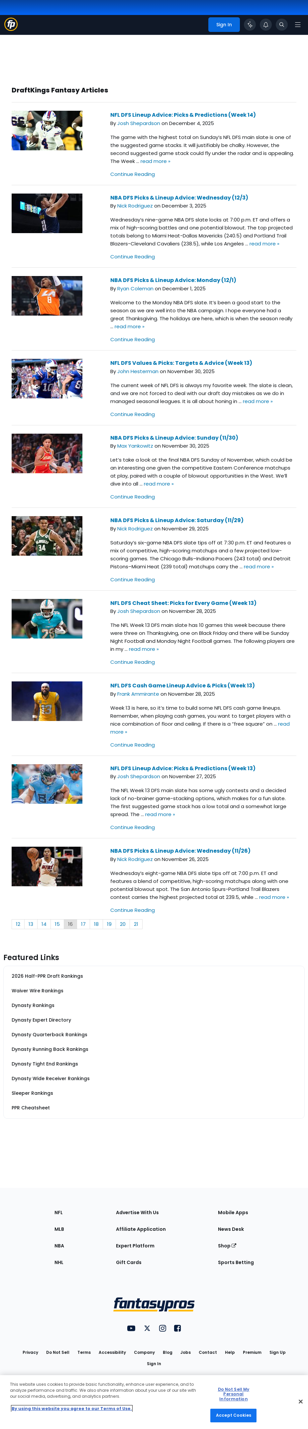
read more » (155, 161)
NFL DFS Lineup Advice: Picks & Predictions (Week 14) (183, 115)
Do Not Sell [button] (57, 1352)
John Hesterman (137, 371)
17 (83, 924)
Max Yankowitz (135, 445)
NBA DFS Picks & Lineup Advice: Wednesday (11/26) (180, 851)
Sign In (154, 1363)
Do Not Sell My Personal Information (234, 1394)
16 (70, 924)
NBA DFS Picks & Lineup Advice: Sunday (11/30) (174, 438)
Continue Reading (132, 174)
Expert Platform (135, 1245)
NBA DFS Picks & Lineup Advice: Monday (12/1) (173, 280)
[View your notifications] (266, 25)
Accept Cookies (233, 1415)
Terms (84, 1352)
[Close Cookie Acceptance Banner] (300, 1401)
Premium (252, 1352)
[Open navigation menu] (298, 25)
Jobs (185, 1352)
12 (18, 924)
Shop (227, 1245)
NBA (59, 1245)
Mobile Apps (233, 1212)
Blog (167, 1352)
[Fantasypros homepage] (11, 29)
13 (31, 924)
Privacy (30, 1352)
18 (96, 924)
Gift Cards (129, 1262)
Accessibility (112, 1352)
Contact (208, 1352)
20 (123, 924)
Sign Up (277, 1352)
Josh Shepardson (138, 123)
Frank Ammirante (138, 693)
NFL (58, 1212)
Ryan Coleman (135, 288)
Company (144, 1352)
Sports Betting (236, 1262)
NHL (58, 1262)
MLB (59, 1229)
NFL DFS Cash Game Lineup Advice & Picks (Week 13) (182, 685)
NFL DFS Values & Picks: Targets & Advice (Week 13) (181, 363)
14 (44, 924)
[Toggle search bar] (282, 25)
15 (57, 924)
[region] (154, 1402)
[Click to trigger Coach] (250, 25)
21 (136, 924)
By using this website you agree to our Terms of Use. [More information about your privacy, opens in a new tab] (72, 1408)
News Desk (231, 1229)
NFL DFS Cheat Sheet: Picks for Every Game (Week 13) (183, 603)
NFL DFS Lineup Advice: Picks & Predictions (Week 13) (183, 768)
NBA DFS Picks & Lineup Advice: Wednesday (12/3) (179, 198)
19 (109, 924)
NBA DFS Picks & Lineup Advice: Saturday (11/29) (177, 520)
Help (230, 1352)
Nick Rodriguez (135, 205)
